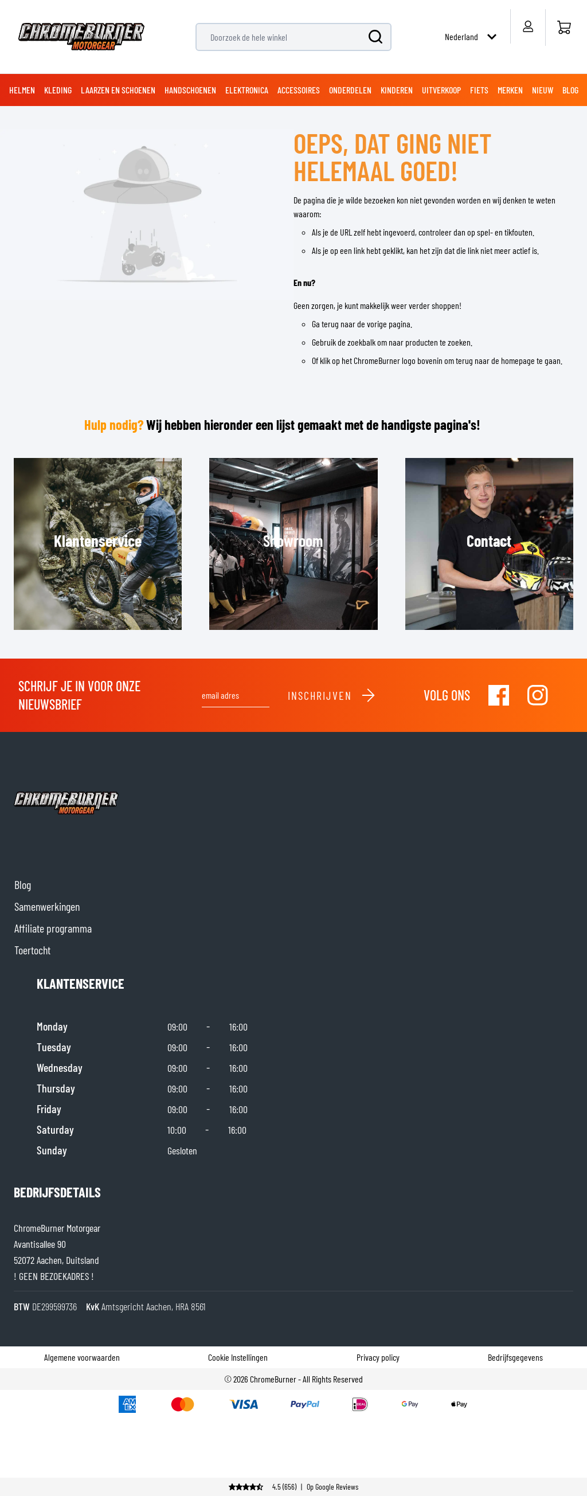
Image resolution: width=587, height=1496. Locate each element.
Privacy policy (378, 1357)
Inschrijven (332, 695)
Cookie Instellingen (238, 1357)
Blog (22, 884)
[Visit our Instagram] (537, 695)
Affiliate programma (53, 928)
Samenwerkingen (47, 906)
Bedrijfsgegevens (515, 1357)
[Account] (527, 26)
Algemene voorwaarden (82, 1357)
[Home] (563, 27)
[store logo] (81, 36)
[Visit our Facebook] (498, 695)
